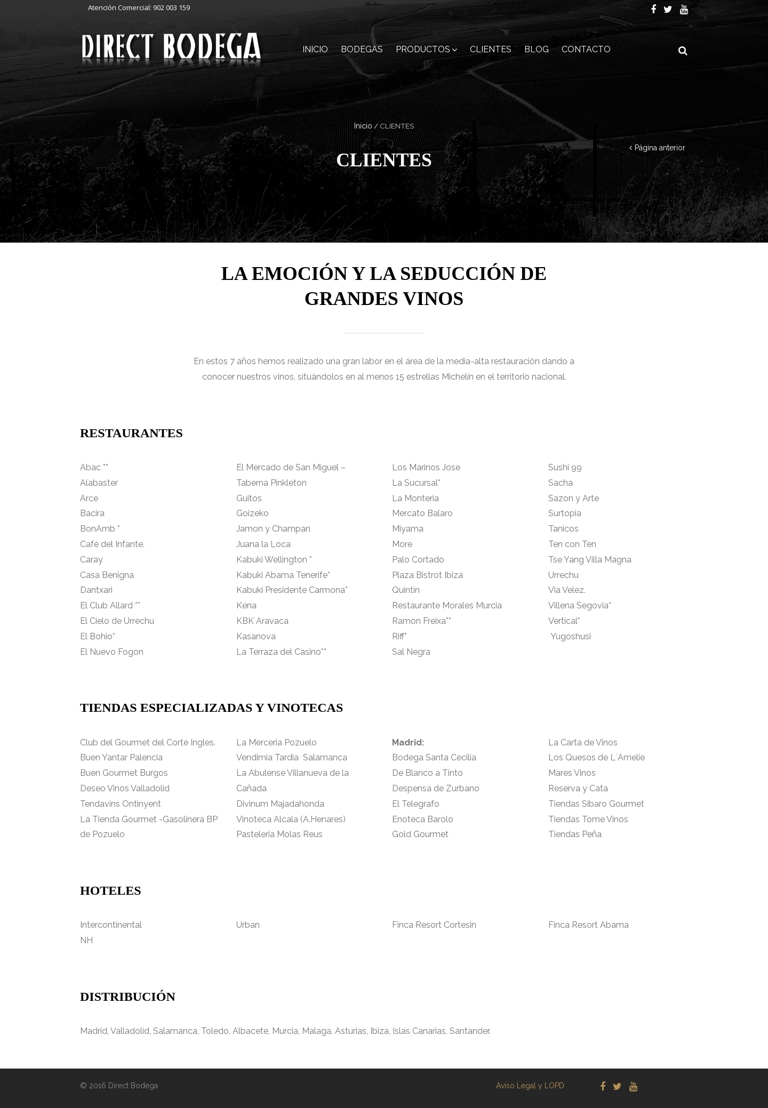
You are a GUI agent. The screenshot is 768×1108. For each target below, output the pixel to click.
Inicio (363, 126)
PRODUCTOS (423, 49)
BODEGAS (362, 49)
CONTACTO (586, 49)
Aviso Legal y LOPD (530, 1085)
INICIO (315, 49)
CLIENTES (490, 49)
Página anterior (660, 147)
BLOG (536, 49)
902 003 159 (171, 7)
